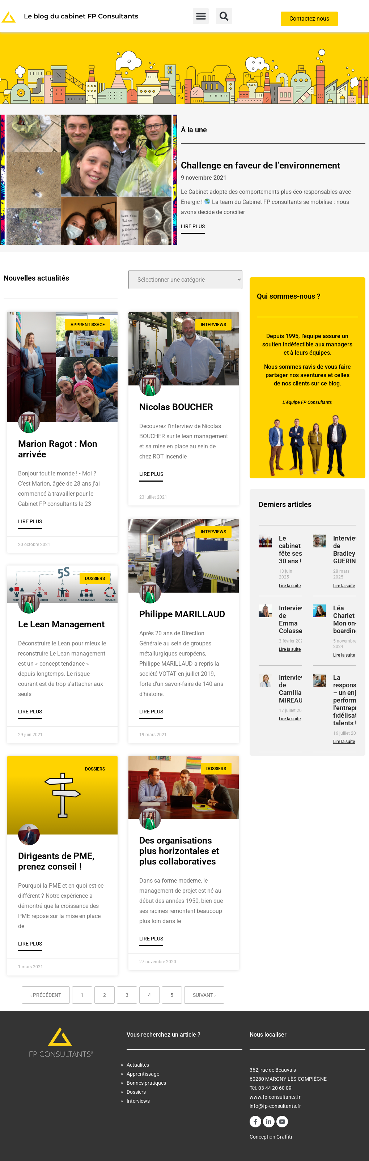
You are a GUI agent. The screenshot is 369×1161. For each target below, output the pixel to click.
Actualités (138, 1065)
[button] (201, 16)
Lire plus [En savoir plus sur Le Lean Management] (30, 711)
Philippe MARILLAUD (182, 613)
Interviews (138, 1101)
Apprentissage (143, 1074)
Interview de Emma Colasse (292, 619)
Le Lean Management (61, 624)
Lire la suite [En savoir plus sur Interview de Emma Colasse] (290, 649)
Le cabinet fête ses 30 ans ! (290, 549)
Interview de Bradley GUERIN (346, 549)
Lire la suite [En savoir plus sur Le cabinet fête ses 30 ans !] (290, 585)
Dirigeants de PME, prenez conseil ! (56, 861)
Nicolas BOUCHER (176, 407)
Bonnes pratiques (146, 1083)
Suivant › (204, 995)
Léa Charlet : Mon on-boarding (346, 619)
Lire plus (193, 226)
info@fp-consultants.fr (275, 1106)
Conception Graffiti (271, 1137)
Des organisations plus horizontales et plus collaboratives (179, 850)
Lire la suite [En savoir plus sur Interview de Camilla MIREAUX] (290, 718)
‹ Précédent (45, 995)
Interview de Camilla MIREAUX (293, 689)
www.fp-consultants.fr (275, 1097)
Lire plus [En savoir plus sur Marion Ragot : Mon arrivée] (30, 521)
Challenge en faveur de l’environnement (260, 165)
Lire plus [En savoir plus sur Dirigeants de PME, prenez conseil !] (30, 944)
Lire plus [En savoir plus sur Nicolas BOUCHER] (151, 474)
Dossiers (136, 1092)
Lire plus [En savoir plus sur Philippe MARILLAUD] (151, 711)
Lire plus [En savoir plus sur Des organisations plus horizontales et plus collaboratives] (151, 938)
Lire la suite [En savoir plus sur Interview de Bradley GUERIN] (344, 585)
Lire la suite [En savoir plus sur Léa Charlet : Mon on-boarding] (344, 655)
